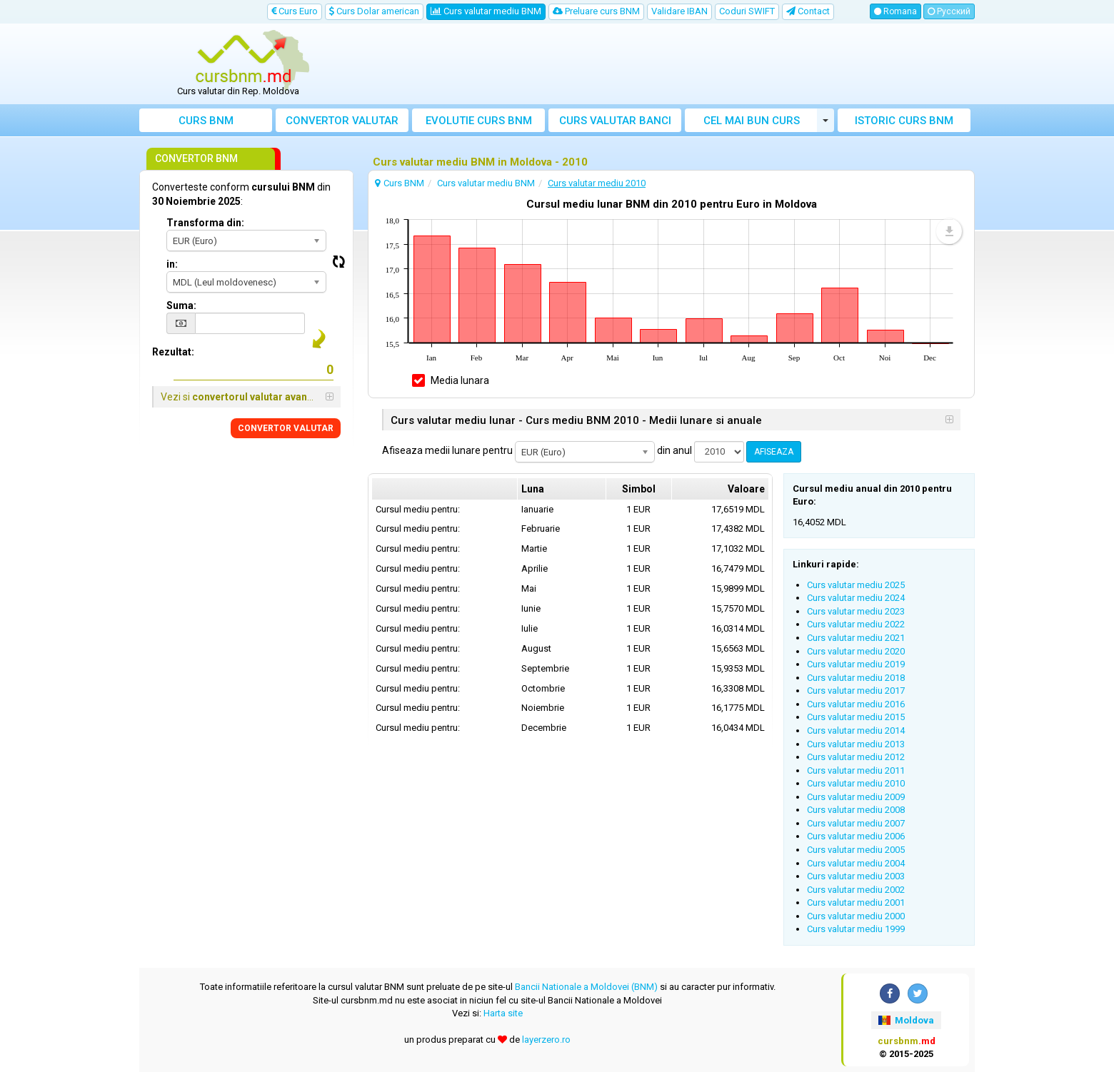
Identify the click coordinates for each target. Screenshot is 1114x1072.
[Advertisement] (661, 64)
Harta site (503, 1013)
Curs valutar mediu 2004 (856, 863)
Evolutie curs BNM (479, 120)
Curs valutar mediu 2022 (856, 624)
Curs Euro (294, 11)
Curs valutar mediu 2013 (856, 744)
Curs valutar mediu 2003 (856, 876)
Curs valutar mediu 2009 (856, 797)
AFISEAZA (773, 452)
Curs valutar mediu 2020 (856, 651)
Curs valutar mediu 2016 (856, 704)
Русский (949, 11)
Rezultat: (173, 352)
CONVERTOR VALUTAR (285, 428)
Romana (895, 11)
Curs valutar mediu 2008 (856, 809)
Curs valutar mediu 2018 (856, 677)
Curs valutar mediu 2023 (856, 611)
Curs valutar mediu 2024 (856, 597)
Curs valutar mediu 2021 (856, 637)
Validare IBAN (679, 11)
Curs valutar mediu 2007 (856, 823)
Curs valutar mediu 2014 (856, 730)
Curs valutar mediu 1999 (856, 929)
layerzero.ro (546, 1039)
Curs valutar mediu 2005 (856, 849)
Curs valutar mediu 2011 (856, 770)
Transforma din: (205, 222)
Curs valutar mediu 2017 (856, 690)
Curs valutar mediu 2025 (856, 585)
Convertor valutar (342, 120)
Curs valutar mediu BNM (486, 11)
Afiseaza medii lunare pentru (447, 450)
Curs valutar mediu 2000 (856, 916)
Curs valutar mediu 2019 (856, 664)
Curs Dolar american (374, 11)
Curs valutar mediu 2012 (856, 757)
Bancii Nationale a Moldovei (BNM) (586, 986)
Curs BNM (206, 120)
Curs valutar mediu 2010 (856, 783)
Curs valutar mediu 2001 (856, 902)
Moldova (906, 1020)
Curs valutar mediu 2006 (856, 836)
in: (172, 264)
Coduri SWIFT (747, 11)
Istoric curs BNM (904, 120)
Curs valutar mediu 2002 (856, 889)
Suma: (181, 305)
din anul (674, 450)
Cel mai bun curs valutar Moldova (751, 123)
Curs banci (615, 120)
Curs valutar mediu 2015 (856, 717)
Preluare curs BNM (596, 11)
